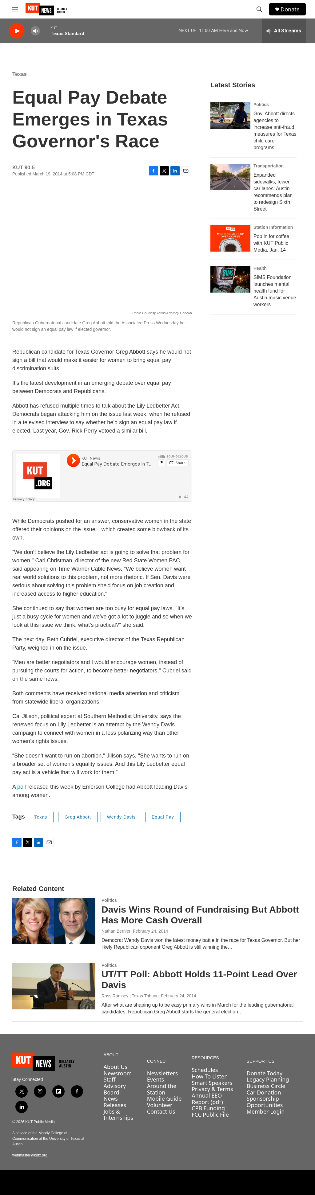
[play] (17, 31)
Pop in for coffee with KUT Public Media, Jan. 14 (271, 243)
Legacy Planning (268, 1079)
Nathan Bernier (116, 931)
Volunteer (159, 1105)
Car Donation (264, 1092)
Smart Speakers (212, 1082)
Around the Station (161, 1089)
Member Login (266, 1111)
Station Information (273, 227)
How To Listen (210, 1076)
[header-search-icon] (259, 9)
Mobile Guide (164, 1098)
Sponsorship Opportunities (265, 1102)
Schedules (205, 1070)
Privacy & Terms (212, 1089)
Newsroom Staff (118, 1076)
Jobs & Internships (119, 1115)
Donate (290, 9)
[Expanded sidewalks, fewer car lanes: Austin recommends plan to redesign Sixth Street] (230, 177)
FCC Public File (210, 1114)
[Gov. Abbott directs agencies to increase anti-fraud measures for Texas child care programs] (230, 115)
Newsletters (162, 1073)
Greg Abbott (78, 817)
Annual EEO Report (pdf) (207, 1099)
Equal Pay (163, 817)
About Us (116, 1066)
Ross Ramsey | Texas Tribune (130, 995)
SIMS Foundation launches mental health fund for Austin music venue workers (274, 291)
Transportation (268, 165)
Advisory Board (115, 1089)
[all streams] (284, 30)
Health (260, 268)
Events (155, 1079)
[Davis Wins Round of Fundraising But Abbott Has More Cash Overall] (53, 921)
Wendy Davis (121, 817)
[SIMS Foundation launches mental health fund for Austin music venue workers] (230, 279)
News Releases (115, 1102)
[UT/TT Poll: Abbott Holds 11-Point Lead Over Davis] (53, 986)
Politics (261, 104)
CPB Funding (208, 1108)
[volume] (35, 31)
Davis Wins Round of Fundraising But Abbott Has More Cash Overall (200, 914)
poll (22, 787)
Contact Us (161, 1111)
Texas (19, 74)
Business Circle (266, 1086)
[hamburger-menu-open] (15, 9)
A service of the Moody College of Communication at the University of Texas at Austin (48, 1138)
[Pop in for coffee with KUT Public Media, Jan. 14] (230, 238)
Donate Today (265, 1073)
